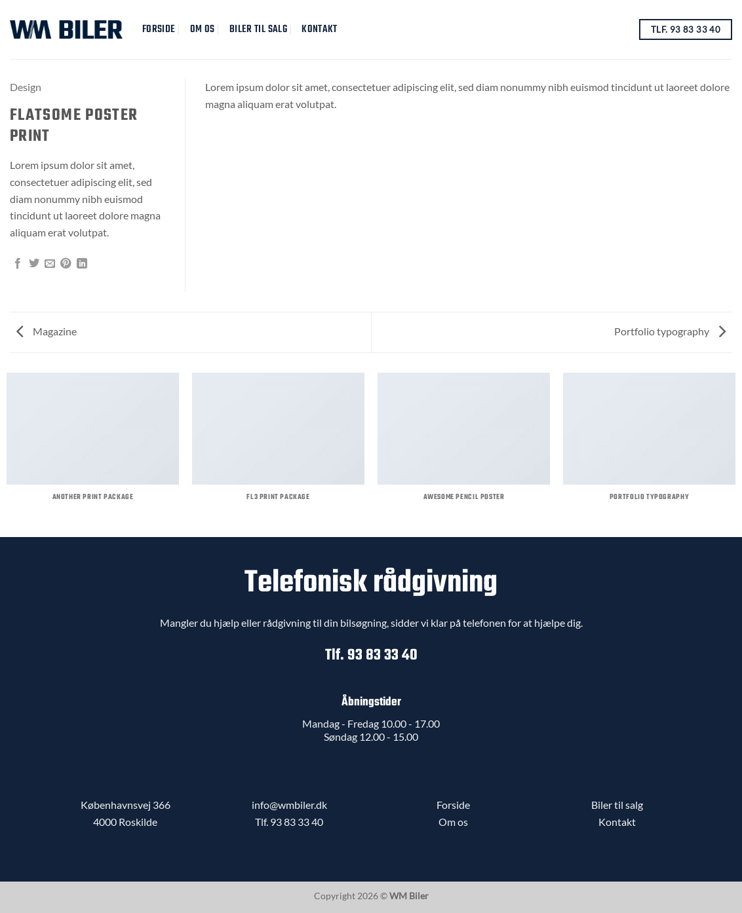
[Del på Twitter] (34, 264)
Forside (158, 29)
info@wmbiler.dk (289, 804)
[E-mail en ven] (50, 264)
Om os (453, 821)
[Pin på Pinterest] (65, 264)
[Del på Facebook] (17, 264)
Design (25, 87)
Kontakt (319, 29)
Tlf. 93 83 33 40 (371, 655)
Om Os (202, 29)
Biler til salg (258, 29)
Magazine (46, 331)
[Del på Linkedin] (82, 264)
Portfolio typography (670, 331)
